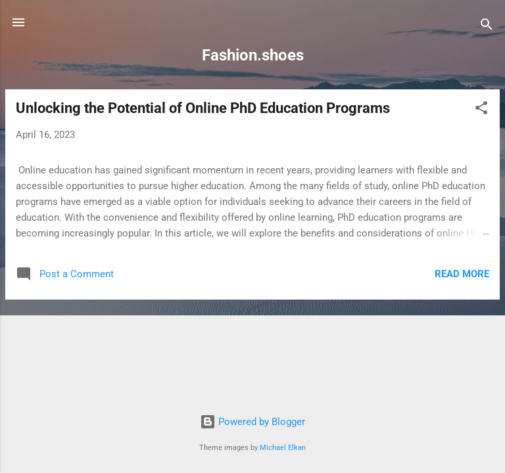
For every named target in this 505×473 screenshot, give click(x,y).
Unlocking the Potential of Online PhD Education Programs (203, 108)
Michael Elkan (283, 447)
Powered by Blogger (252, 422)
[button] (481, 110)
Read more (462, 274)
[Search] (486, 27)
